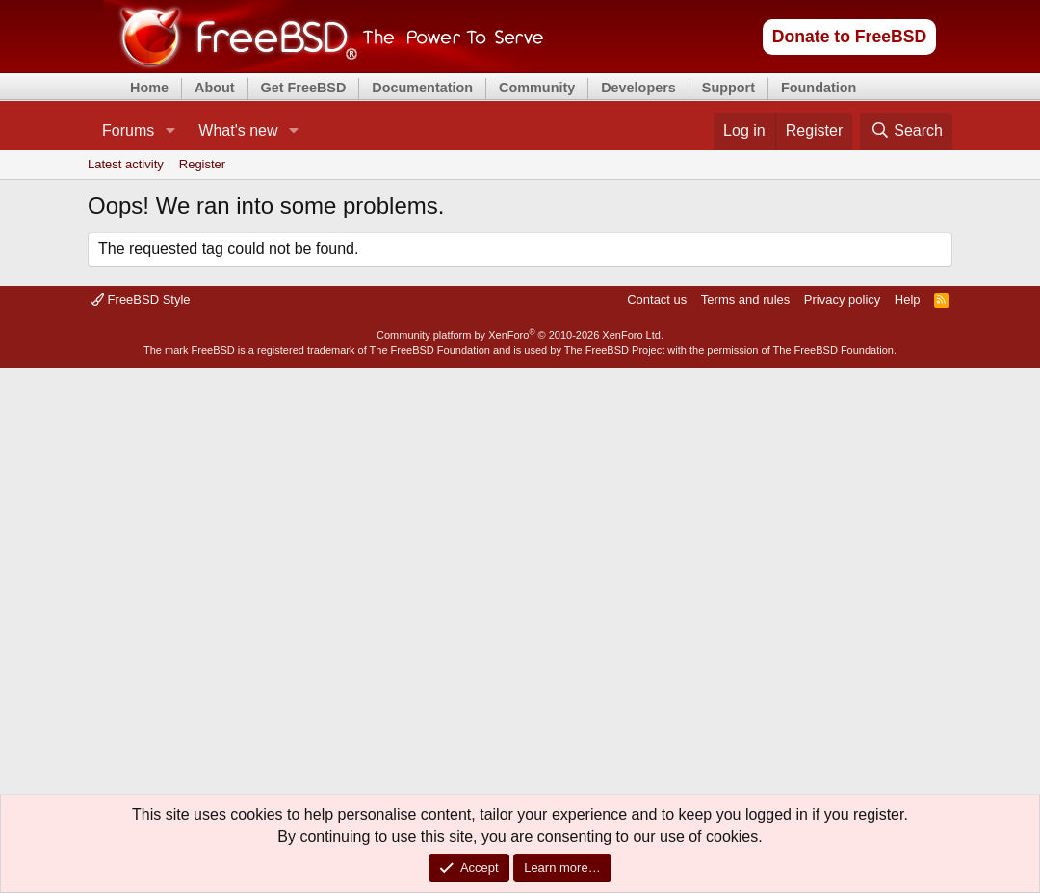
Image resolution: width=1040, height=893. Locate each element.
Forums (128, 130)
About (215, 87)
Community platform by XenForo (520, 335)
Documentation (422, 87)
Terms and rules (745, 300)
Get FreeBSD (304, 87)
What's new (237, 130)
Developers (638, 87)
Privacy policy (842, 300)
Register (202, 164)
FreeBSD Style (141, 300)
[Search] (906, 131)
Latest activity (126, 164)
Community (537, 87)
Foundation (818, 87)
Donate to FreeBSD (849, 36)
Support (728, 87)
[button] (170, 131)
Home (149, 87)
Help (908, 300)
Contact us (657, 300)
